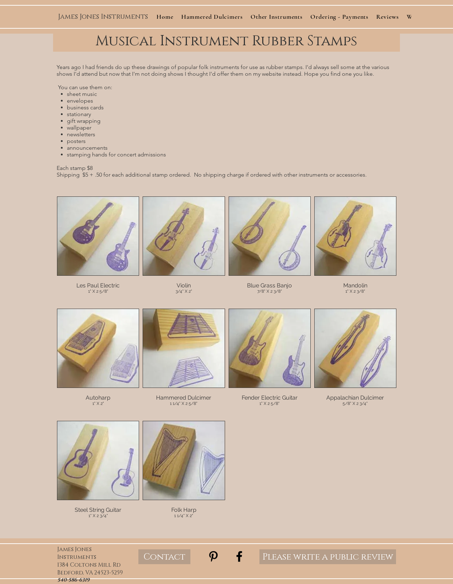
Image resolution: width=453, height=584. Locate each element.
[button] (276, 16)
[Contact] (164, 556)
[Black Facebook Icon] (239, 556)
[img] (98, 250)
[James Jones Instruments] (103, 17)
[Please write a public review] (327, 556)
